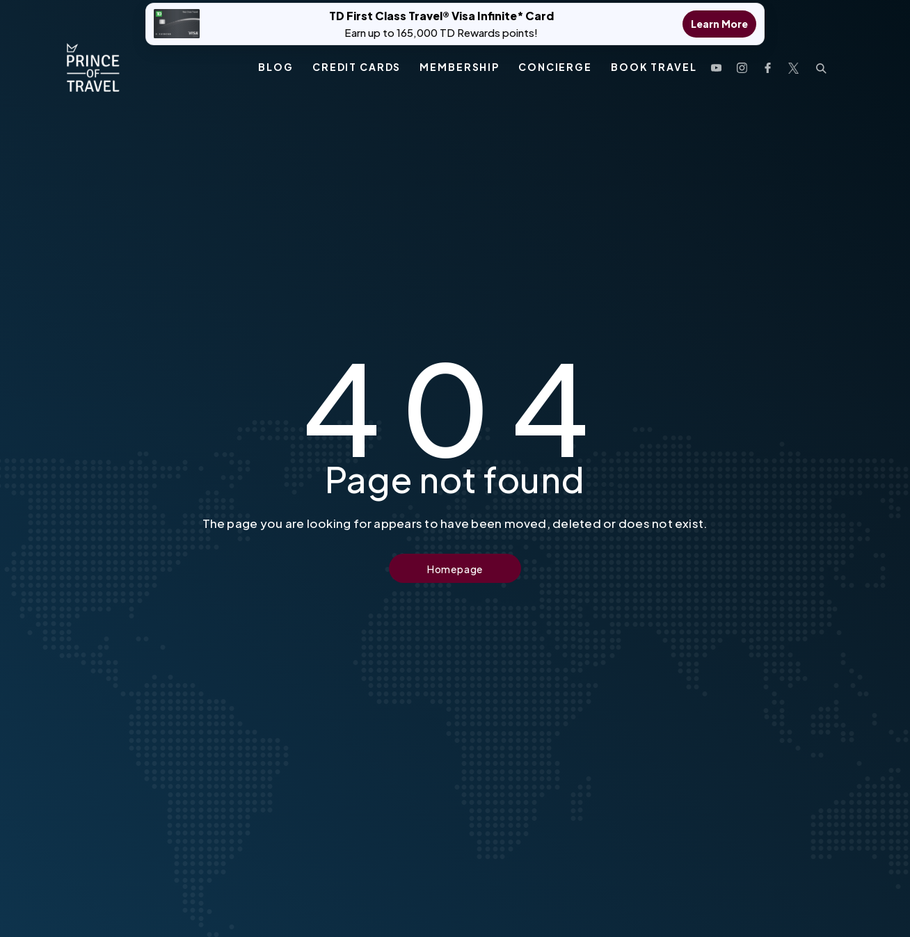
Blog (275, 60)
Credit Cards (356, 60)
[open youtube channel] (716, 60)
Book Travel (654, 60)
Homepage (455, 569)
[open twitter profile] (793, 60)
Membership (460, 60)
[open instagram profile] (742, 60)
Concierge (555, 60)
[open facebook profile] (768, 60)
